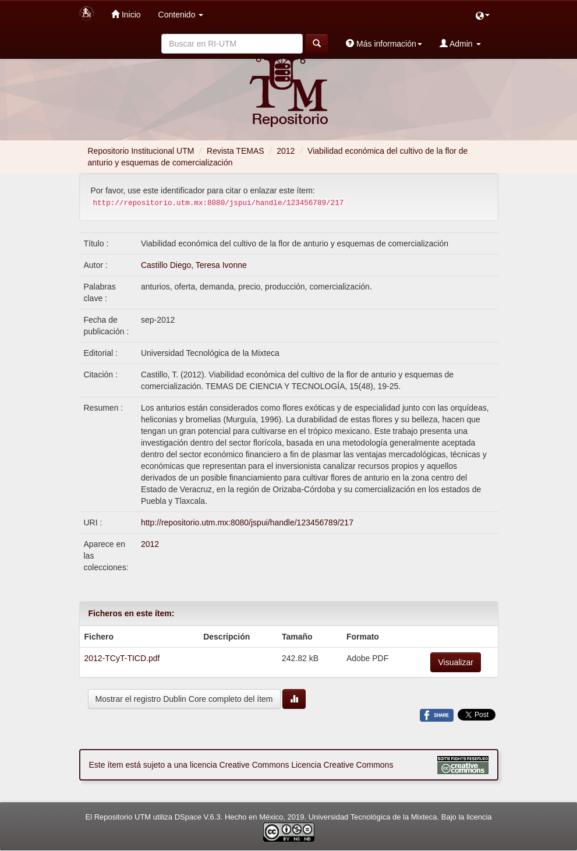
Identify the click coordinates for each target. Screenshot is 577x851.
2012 (286, 151)
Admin (460, 43)
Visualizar (455, 662)
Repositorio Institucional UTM (141, 151)
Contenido (181, 14)
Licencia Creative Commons (342, 764)
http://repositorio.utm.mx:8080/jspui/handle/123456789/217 (247, 522)
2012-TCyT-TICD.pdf (122, 658)
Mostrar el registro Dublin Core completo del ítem (184, 699)
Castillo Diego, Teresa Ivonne (194, 265)
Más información (384, 43)
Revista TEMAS (235, 151)
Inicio (126, 14)
